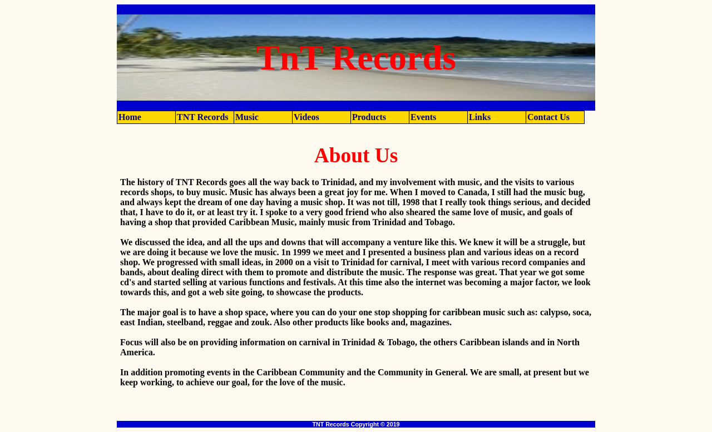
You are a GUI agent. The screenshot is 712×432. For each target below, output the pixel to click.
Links (480, 117)
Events (423, 117)
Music (247, 117)
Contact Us (548, 117)
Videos (306, 117)
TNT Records (203, 117)
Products (369, 117)
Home (129, 117)
